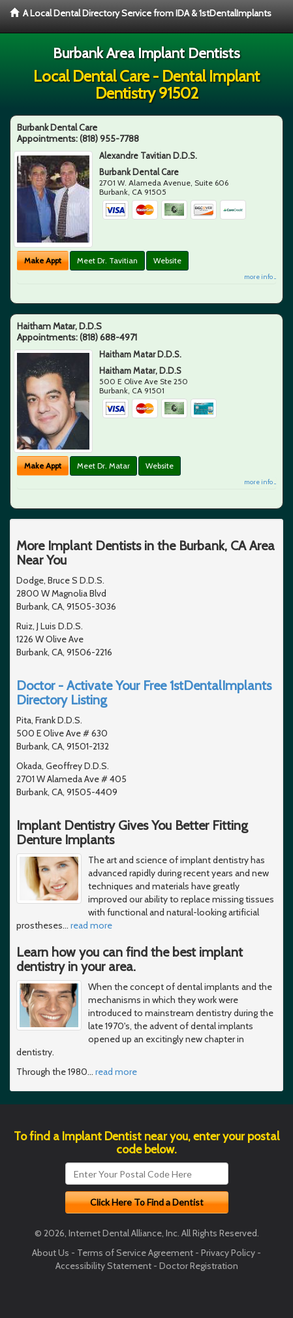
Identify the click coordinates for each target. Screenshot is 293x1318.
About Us (50, 1253)
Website (167, 260)
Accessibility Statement (103, 1266)
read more (91, 925)
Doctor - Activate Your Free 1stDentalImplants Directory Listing (143, 693)
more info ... (260, 276)
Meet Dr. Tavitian (107, 260)
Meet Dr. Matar (103, 465)
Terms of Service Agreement (135, 1253)
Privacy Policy (228, 1253)
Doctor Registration (198, 1266)
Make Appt (42, 260)
